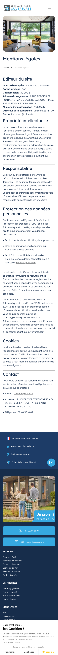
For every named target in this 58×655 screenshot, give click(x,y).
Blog (5, 612)
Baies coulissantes (11, 564)
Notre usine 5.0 (10, 592)
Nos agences (9, 616)
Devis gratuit (9, 619)
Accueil (6, 67)
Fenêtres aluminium (12, 560)
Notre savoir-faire (11, 595)
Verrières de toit (10, 568)
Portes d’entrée (10, 575)
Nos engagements (11, 588)
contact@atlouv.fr (26, 262)
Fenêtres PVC (9, 557)
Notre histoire (9, 599)
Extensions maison (12, 571)
